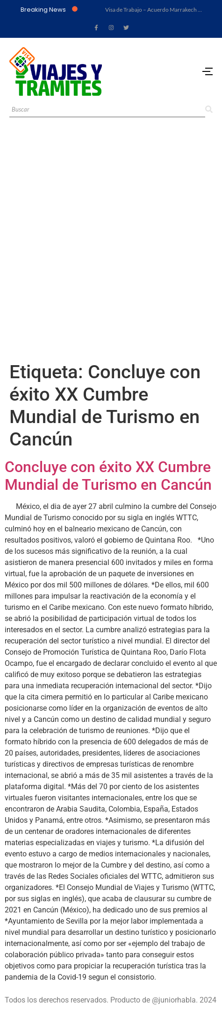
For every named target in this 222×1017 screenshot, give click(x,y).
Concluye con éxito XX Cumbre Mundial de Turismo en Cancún (108, 476)
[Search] (107, 110)
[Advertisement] (111, 245)
